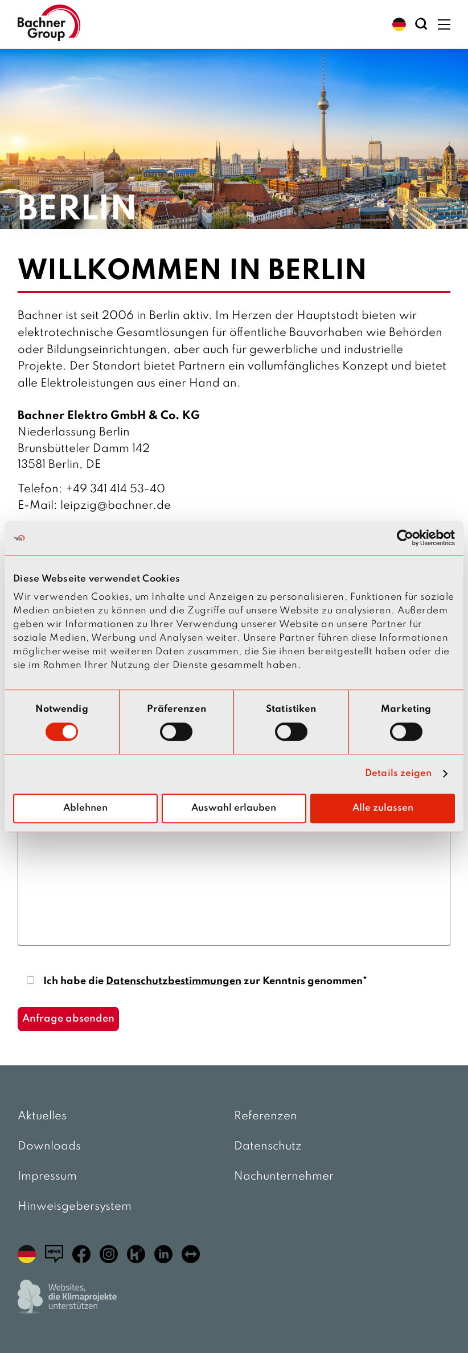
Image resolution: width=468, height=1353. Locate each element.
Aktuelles (42, 1116)
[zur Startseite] (49, 24)
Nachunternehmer (284, 1176)
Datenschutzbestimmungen (173, 981)
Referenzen (265, 1116)
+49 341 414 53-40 (115, 489)
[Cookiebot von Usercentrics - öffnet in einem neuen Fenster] (405, 537)
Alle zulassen (382, 808)
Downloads (49, 1146)
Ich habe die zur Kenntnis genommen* (205, 981)
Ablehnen (85, 808)
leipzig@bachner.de (115, 506)
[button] (399, 24)
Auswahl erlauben (233, 808)
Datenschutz (268, 1146)
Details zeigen (398, 773)
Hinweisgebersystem (75, 1207)
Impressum (47, 1176)
